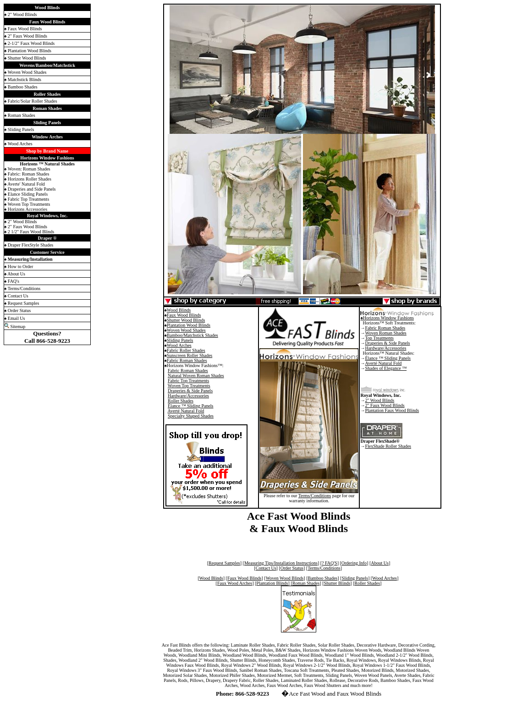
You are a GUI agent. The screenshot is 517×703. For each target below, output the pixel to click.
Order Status (291, 568)
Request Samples (224, 563)
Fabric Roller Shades (186, 350)
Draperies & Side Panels (190, 390)
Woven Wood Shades (186, 330)
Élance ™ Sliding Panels (191, 405)
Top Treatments (379, 338)
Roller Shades (180, 400)
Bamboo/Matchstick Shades (192, 335)
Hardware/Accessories (188, 395)
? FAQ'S (329, 563)
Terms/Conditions (314, 495)
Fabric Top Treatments (188, 380)
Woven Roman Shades (385, 332)
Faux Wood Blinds (184, 315)
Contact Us (266, 568)
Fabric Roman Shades (187, 360)
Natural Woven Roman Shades (196, 375)
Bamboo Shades (323, 578)
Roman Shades (306, 583)
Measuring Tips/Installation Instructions (281, 563)
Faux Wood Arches (234, 583)
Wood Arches (179, 345)
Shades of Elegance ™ (386, 368)
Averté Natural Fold (185, 410)
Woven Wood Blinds (285, 578)
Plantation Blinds (272, 583)
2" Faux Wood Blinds (384, 405)
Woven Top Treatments (189, 385)
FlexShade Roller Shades (388, 446)
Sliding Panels (180, 340)
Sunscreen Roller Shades (189, 355)
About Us (380, 563)
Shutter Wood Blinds (186, 320)
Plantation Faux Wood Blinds (392, 410)
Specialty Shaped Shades (191, 415)
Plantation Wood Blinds (188, 325)
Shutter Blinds (337, 583)
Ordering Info (354, 563)
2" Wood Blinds (379, 400)
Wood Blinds (179, 310)
